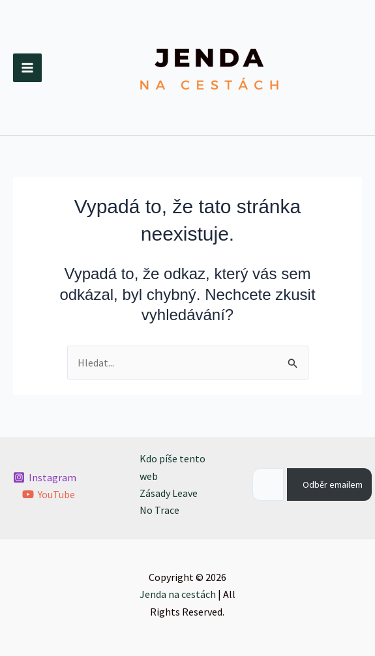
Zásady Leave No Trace (169, 501)
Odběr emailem (333, 484)
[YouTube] (49, 494)
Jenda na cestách (178, 594)
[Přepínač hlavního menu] (27, 67)
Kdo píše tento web (172, 467)
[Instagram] (45, 477)
